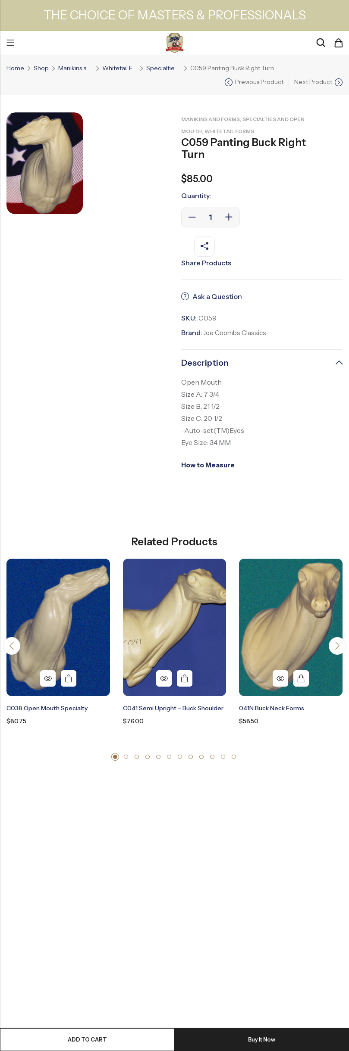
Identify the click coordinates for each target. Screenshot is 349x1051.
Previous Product (259, 82)
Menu (10, 43)
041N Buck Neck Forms (271, 708)
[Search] (320, 43)
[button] (12, 646)
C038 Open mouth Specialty (47, 708)
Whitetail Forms (119, 68)
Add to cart (87, 1039)
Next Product (313, 82)
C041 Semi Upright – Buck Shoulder (173, 708)
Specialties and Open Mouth (163, 68)
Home (15, 68)
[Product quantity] (210, 217)
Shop (41, 68)
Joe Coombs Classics (236, 332)
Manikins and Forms (75, 68)
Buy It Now (262, 1039)
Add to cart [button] (68, 679)
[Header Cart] (338, 43)
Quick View (48, 679)
